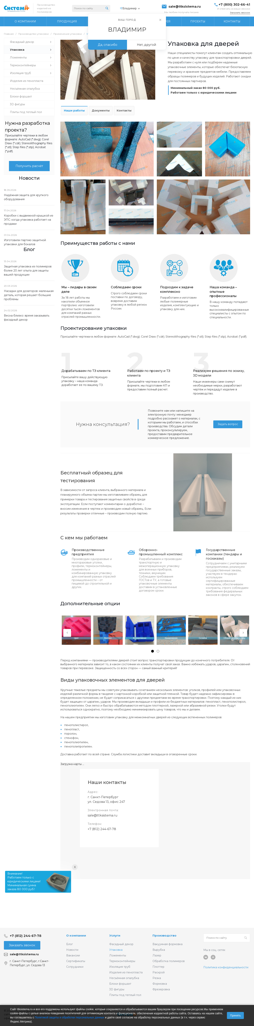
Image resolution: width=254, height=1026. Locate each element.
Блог (69, 944)
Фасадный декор (121, 944)
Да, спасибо (107, 45)
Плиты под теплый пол (125, 995)
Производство (164, 935)
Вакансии (73, 955)
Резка (157, 978)
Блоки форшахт (120, 983)
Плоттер (158, 967)
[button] (152, 651)
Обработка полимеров (169, 961)
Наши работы (74, 110)
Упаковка (116, 950)
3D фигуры (116, 989)
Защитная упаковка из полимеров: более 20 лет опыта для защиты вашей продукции (28, 270)
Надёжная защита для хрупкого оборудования (26, 197)
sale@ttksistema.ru (184, 6)
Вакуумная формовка (168, 944)
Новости (72, 950)
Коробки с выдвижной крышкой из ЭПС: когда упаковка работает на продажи (28, 220)
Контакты (124, 110)
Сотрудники (74, 967)
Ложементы (117, 955)
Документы (101, 110)
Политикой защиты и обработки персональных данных (69, 1017)
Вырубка (159, 950)
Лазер (157, 955)
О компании (76, 935)
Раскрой (159, 972)
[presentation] (67, 633)
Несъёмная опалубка (124, 978)
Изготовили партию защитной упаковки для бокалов (25, 242)
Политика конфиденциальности (225, 967)
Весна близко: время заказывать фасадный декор (26, 317)
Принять (235, 1015)
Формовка (160, 983)
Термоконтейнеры (122, 961)
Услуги (114, 935)
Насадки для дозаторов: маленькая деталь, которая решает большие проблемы (29, 295)
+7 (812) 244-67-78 (102, 829)
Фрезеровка (161, 989)
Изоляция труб (119, 967)
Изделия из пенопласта (126, 972)
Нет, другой (146, 45)
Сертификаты (75, 961)
